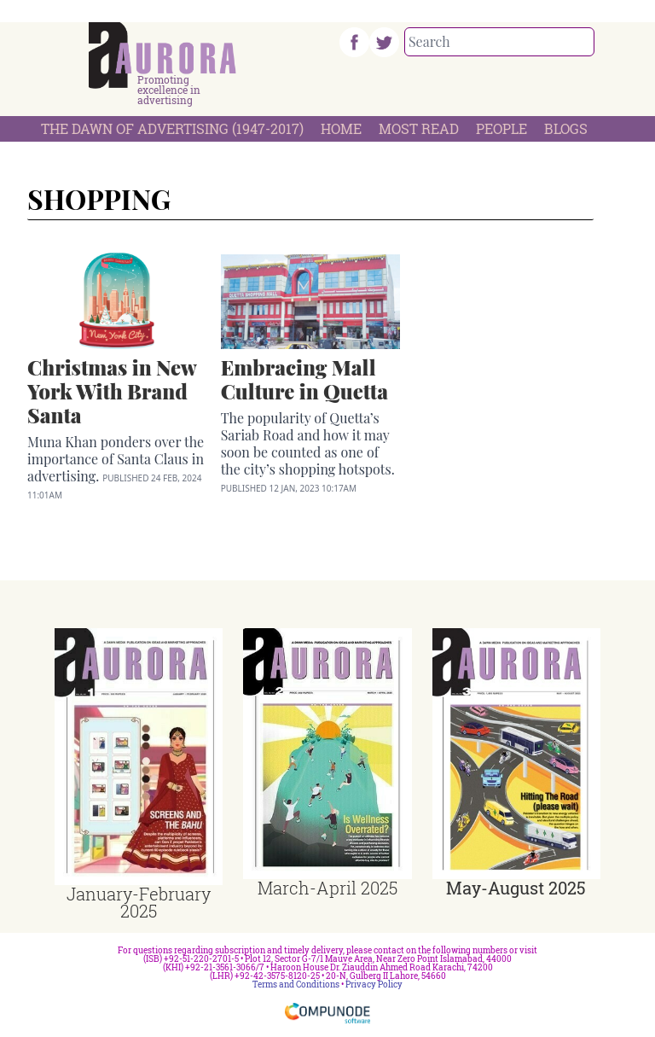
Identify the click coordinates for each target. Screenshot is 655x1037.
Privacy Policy (374, 984)
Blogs (566, 128)
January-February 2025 (139, 902)
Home (341, 128)
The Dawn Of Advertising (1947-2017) (172, 128)
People (501, 128)
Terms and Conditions (295, 984)
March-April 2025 (327, 888)
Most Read (419, 128)
